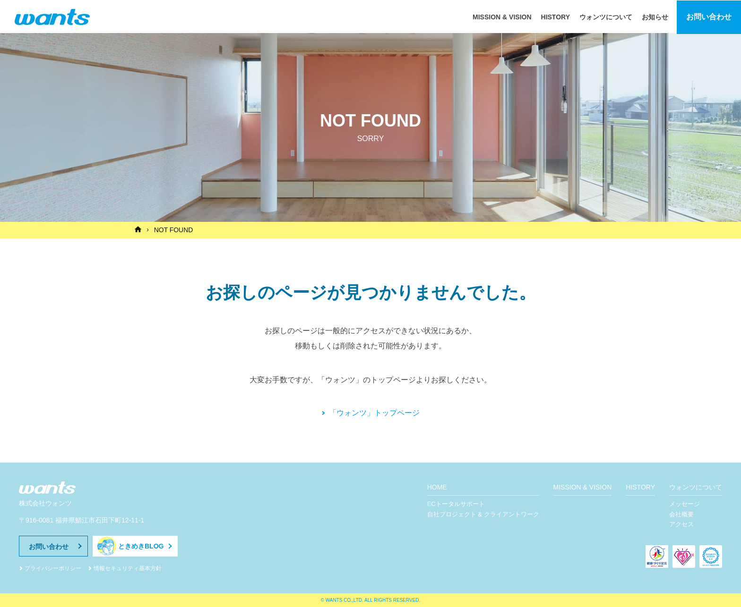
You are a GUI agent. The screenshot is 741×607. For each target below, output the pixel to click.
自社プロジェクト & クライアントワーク (483, 513)
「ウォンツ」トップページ (374, 412)
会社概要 (681, 513)
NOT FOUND (174, 230)
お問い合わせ (709, 16)
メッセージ (684, 503)
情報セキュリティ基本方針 (128, 568)
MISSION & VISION (502, 16)
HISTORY (555, 16)
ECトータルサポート (456, 503)
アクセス (681, 524)
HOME (437, 486)
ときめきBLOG (141, 545)
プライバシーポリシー (53, 568)
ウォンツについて (605, 16)
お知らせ (655, 16)
